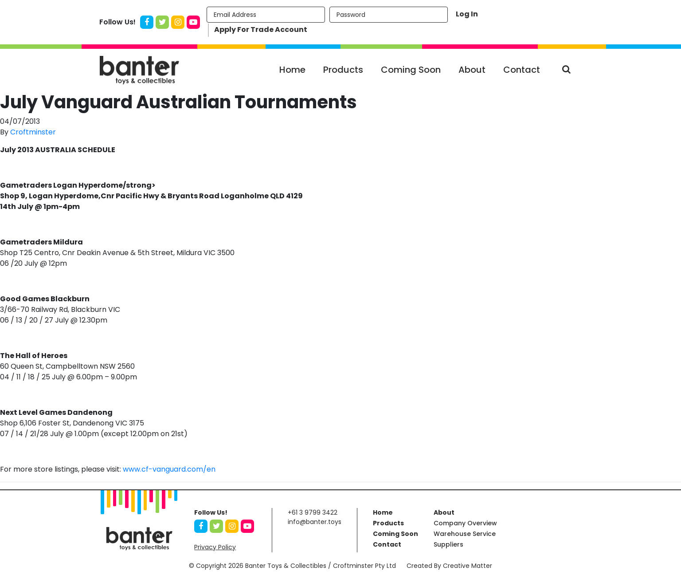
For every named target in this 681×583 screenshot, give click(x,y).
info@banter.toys (314, 521)
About (471, 69)
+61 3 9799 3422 (312, 512)
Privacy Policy (215, 547)
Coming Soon (411, 69)
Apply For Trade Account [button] (260, 29)
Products (343, 69)
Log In (467, 14)
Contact (521, 69)
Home (292, 69)
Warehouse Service (465, 533)
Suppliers (448, 544)
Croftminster (33, 132)
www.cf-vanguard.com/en (169, 469)
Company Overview (465, 523)
